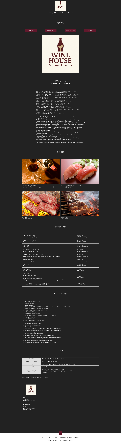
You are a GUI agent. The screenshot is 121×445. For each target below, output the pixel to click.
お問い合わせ (69, 12)
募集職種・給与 (50, 30)
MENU (55, 12)
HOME (49, 12)
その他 (90, 30)
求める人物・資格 (70, 30)
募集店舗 (31, 30)
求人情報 (61, 12)
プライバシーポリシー (74, 437)
